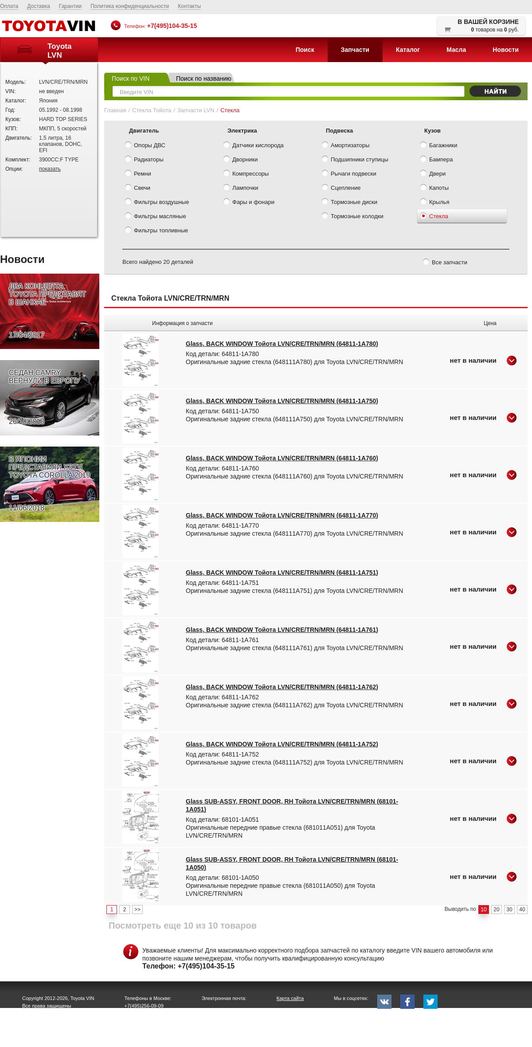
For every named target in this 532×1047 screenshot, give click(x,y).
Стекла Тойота (151, 110)
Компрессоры (246, 174)
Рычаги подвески (349, 174)
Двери (433, 174)
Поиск (305, 49)
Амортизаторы (346, 145)
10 (483, 909)
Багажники (439, 145)
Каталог (408, 49)
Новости (506, 49)
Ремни (138, 174)
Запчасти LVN (196, 110)
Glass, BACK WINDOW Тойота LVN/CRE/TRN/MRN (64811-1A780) (282, 343)
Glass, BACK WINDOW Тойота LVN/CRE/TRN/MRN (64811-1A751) (282, 572)
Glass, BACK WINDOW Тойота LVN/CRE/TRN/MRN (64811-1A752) (282, 744)
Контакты (189, 6)
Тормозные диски (349, 202)
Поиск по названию (203, 78)
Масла (456, 49)
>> (137, 909)
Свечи (137, 188)
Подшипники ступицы (355, 160)
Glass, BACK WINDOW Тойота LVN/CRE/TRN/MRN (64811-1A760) (282, 458)
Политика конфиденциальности (129, 6)
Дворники (240, 160)
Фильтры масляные (155, 216)
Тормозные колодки (352, 216)
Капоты (434, 188)
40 (522, 909)
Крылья (435, 202)
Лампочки (240, 188)
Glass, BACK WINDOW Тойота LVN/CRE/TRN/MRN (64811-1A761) (282, 629)
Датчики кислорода (253, 145)
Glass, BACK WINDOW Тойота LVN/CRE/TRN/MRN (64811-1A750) (282, 400)
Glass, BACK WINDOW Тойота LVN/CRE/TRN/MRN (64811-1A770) (282, 515)
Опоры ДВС (145, 145)
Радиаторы (144, 160)
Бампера (436, 160)
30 (509, 909)
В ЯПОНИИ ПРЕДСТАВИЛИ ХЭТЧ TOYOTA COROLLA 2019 (49, 483)
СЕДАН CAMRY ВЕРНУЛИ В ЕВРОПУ (44, 397)
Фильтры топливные (156, 231)
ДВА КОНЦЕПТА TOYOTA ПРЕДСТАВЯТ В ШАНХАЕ (47, 310)
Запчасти (355, 49)
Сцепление (341, 188)
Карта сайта (290, 998)
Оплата (9, 6)
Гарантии (70, 6)
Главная (115, 110)
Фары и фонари (248, 202)
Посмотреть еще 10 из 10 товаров (183, 925)
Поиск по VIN (130, 78)
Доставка (38, 6)
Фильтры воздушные (157, 202)
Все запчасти (445, 263)
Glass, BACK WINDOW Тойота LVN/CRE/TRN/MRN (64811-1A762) (282, 686)
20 (496, 909)
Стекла (434, 216)
